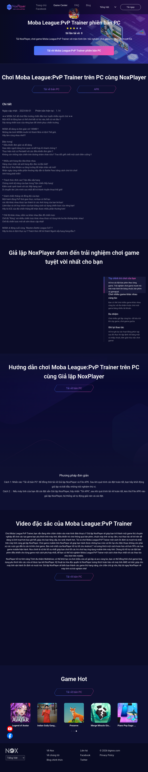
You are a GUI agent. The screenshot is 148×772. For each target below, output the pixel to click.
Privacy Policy (107, 755)
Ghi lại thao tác (116, 327)
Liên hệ (84, 750)
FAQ (76, 5)
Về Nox (50, 750)
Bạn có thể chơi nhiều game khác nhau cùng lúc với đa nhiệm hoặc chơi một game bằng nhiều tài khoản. (124, 305)
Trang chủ (41, 5)
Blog (88, 5)
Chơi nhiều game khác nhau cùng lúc (122, 296)
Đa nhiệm (113, 314)
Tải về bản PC (51, 89)
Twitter (83, 760)
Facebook (41, 9)
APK (96, 89)
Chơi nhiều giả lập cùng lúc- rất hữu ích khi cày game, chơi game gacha (124, 319)
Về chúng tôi (53, 755)
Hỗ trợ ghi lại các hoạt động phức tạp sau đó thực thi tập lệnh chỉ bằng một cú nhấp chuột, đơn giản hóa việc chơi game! (124, 336)
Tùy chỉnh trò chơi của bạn (122, 278)
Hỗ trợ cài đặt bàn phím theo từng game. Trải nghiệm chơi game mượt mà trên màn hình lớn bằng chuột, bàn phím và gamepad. (124, 287)
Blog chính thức (55, 760)
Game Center (60, 5)
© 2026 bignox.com (110, 750)
